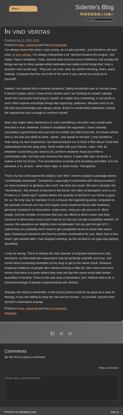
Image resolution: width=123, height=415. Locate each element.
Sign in (115, 411)
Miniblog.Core (27, 411)
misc (21, 45)
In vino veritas (27, 31)
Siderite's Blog (94, 7)
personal (32, 45)
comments (58, 45)
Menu (15, 8)
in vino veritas (21, 54)
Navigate (11, 313)
